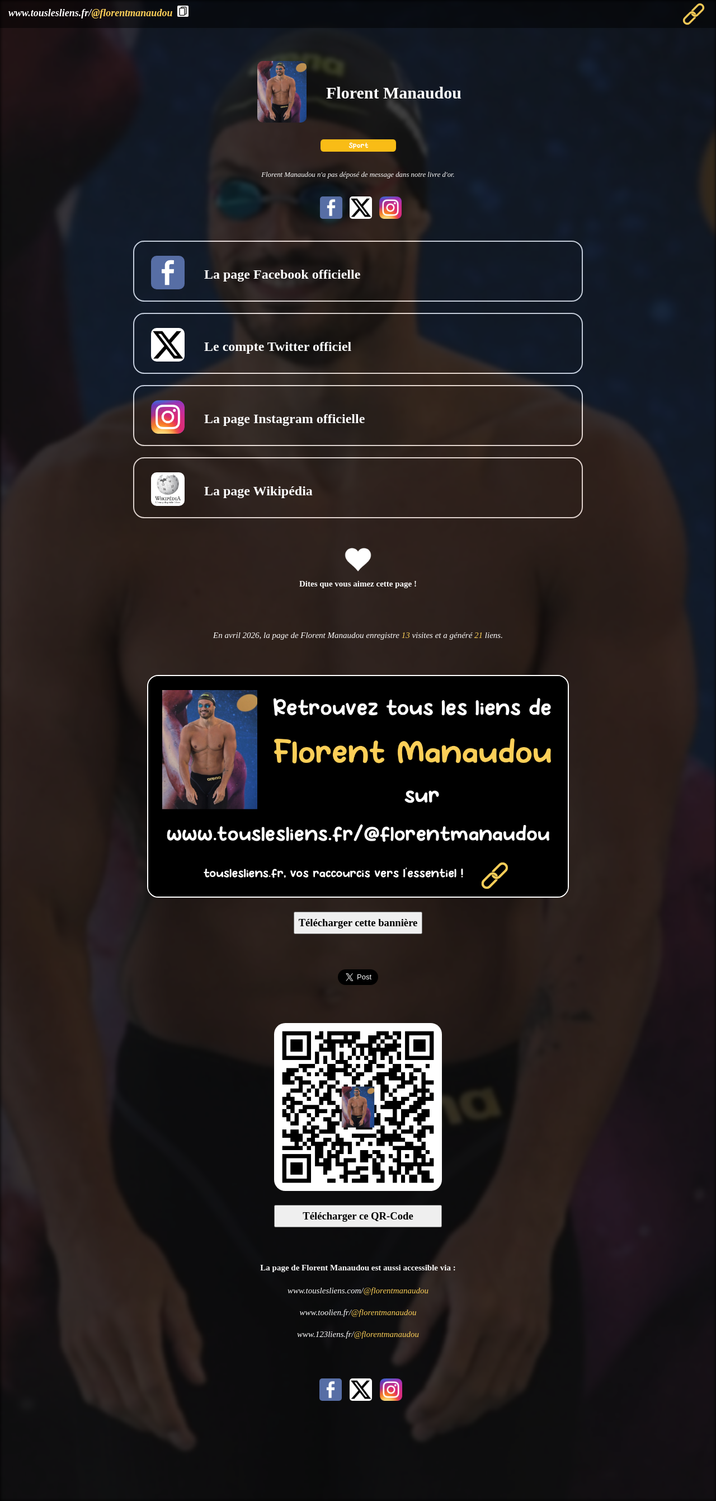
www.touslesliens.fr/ (90, 12)
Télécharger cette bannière (358, 922)
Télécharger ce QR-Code (358, 1216)
